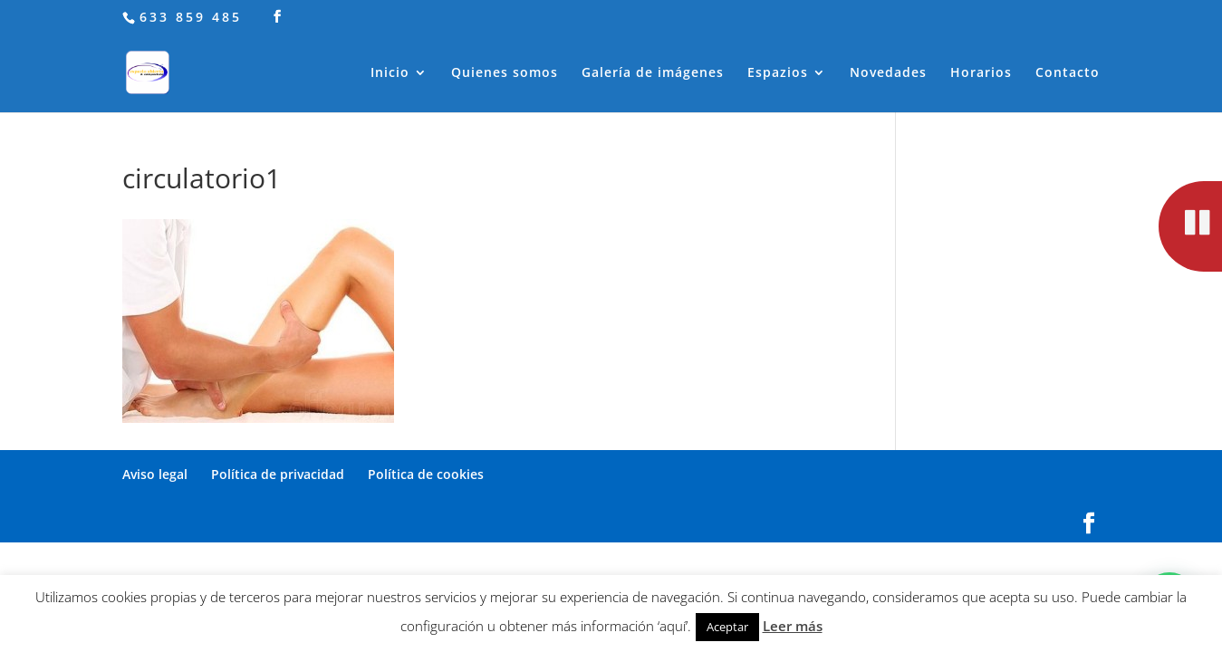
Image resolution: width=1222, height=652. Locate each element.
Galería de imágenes (653, 73)
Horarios (981, 73)
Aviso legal (155, 474)
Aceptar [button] (727, 626)
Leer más (793, 626)
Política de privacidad (277, 474)
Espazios (777, 73)
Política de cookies (426, 474)
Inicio (389, 73)
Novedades (888, 73)
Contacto (1067, 73)
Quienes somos (504, 73)
